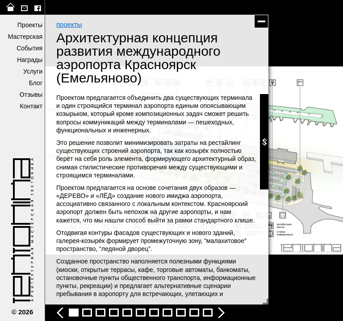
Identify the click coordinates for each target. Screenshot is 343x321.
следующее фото (268, 160)
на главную (11, 7)
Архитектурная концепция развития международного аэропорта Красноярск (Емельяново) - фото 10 (181, 312)
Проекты (29, 25)
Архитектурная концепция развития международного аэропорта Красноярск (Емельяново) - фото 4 (100, 312)
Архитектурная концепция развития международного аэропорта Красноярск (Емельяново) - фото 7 (140, 312)
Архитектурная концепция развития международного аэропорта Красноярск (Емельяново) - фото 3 (87, 312)
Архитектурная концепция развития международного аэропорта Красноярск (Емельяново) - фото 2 (73, 312)
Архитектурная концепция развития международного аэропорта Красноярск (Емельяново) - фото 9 (167, 312)
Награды (29, 59)
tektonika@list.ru (24, 7)
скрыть (261, 21)
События (29, 48)
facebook (37, 7)
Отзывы (31, 94)
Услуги (32, 71)
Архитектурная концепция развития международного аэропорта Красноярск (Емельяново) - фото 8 (154, 312)
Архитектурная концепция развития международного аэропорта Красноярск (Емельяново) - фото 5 (114, 312)
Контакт (31, 106)
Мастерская (25, 36)
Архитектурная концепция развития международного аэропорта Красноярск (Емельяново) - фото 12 (207, 312)
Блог (35, 82)
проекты (69, 24)
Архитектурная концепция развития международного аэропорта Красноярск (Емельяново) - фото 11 (194, 312)
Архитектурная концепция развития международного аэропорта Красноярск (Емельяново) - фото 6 (127, 312)
